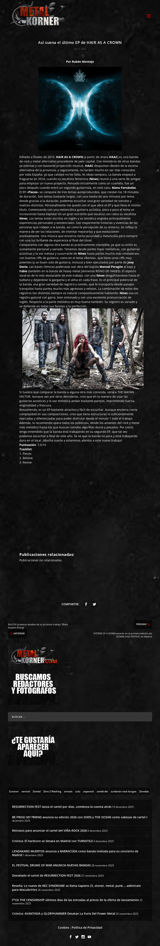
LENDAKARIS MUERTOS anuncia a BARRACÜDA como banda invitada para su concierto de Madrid (75, 853)
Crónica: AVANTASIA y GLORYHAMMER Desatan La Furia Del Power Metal (63, 913)
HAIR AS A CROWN (69, 157)
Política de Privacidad (87, 927)
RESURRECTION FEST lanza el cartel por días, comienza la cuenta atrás (61, 807)
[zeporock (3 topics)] (88, 791)
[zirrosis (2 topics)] (68, 791)
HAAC (113, 157)
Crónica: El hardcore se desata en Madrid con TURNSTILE (52, 841)
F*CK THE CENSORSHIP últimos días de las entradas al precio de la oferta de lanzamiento (75, 900)
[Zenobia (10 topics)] (144, 791)
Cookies (63, 927)
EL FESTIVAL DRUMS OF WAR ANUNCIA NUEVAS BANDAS (51, 865)
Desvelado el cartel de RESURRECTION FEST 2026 (46, 875)
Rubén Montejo (83, 62)
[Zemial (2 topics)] (37, 791)
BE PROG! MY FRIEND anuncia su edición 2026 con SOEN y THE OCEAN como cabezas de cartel (78, 817)
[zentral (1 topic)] (25, 791)
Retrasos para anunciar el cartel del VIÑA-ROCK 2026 (49, 830)
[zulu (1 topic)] (77, 791)
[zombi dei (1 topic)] (102, 791)
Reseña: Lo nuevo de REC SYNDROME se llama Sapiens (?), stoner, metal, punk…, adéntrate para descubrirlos (76, 887)
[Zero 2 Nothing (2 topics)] (52, 791)
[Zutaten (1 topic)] (14, 791)
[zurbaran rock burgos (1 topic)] (124, 791)
